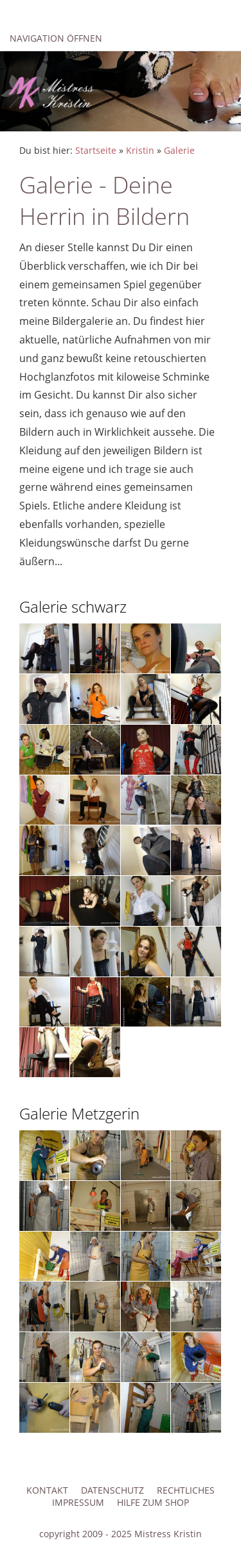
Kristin (140, 150)
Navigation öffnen (56, 38)
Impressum (78, 1502)
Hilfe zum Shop (153, 1502)
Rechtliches (186, 1490)
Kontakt (47, 1490)
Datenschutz (112, 1490)
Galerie (179, 150)
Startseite (95, 150)
